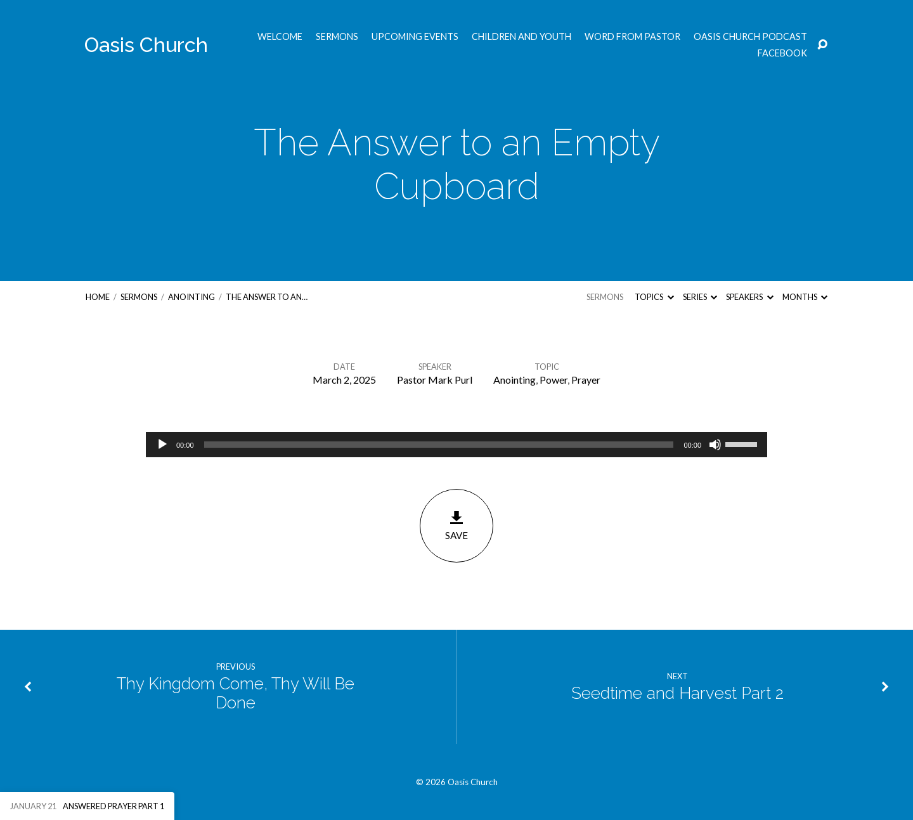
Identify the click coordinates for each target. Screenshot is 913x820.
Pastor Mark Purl (434, 380)
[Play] (162, 444)
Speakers (749, 297)
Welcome (279, 36)
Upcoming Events (415, 36)
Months (804, 297)
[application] (456, 444)
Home (98, 297)
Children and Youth (521, 36)
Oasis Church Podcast (750, 36)
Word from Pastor (632, 36)
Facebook (782, 53)
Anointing (191, 297)
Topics (654, 297)
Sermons (337, 36)
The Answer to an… (267, 297)
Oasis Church (146, 44)
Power (553, 380)
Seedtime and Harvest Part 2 (677, 693)
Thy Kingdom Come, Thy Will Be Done (235, 693)
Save (456, 525)
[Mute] (715, 444)
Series (700, 297)
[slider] (439, 444)
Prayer (585, 380)
